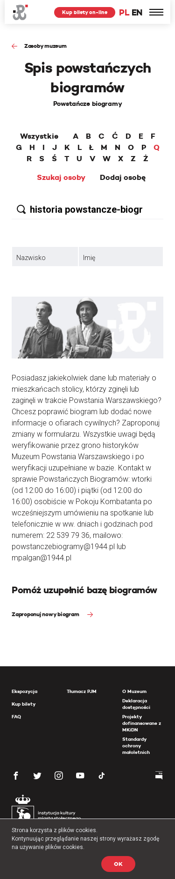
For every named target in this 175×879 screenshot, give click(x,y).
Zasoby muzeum (45, 45)
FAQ (16, 717)
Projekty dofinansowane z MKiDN (141, 723)
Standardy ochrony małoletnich (136, 745)
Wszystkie (39, 136)
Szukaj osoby (61, 177)
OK (118, 863)
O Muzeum (134, 691)
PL (124, 12)
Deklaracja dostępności (136, 704)
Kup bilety (23, 704)
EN (137, 12)
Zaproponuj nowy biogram (46, 614)
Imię (89, 257)
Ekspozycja (24, 691)
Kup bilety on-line (84, 12)
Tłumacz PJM (82, 691)
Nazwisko (31, 257)
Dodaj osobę (123, 177)
